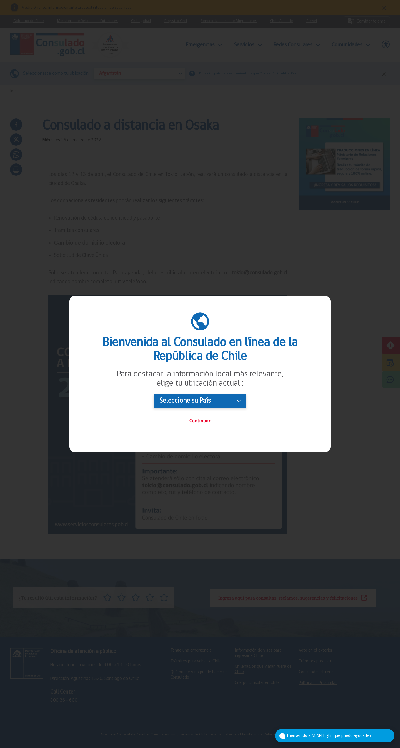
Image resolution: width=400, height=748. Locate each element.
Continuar (200, 420)
